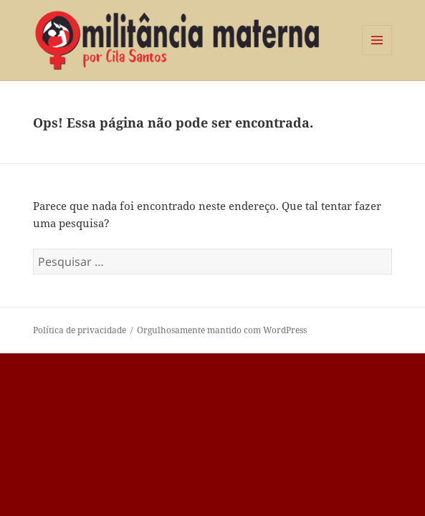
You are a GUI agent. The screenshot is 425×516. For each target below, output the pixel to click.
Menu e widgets (377, 54)
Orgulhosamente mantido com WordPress (222, 330)
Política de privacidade (79, 330)
